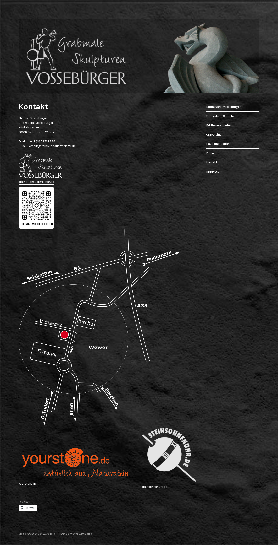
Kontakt (211, 162)
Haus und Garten (218, 144)
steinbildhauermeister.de (36, 182)
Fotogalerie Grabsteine (222, 116)
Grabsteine (213, 134)
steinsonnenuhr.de (154, 486)
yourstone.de (27, 483)
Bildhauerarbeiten (218, 125)
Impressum (214, 171)
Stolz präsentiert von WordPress (37, 533)
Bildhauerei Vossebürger (223, 107)
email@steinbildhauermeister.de (52, 146)
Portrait (211, 153)
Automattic (85, 533)
